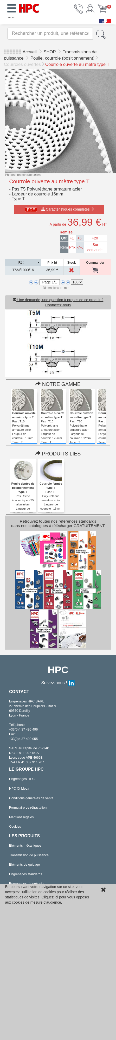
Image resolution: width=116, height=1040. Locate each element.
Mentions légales (21, 817)
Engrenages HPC (22, 779)
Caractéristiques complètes (59, 209)
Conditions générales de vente (31, 798)
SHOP (50, 51)
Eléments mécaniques (25, 845)
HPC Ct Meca (19, 788)
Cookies (15, 826)
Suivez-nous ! (58, 682)
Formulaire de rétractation (28, 807)
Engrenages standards (25, 874)
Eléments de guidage (24, 864)
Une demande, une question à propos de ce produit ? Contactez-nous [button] (58, 302)
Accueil (30, 51)
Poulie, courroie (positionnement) (62, 58)
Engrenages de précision (27, 883)
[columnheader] (23, 262)
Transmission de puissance (29, 855)
